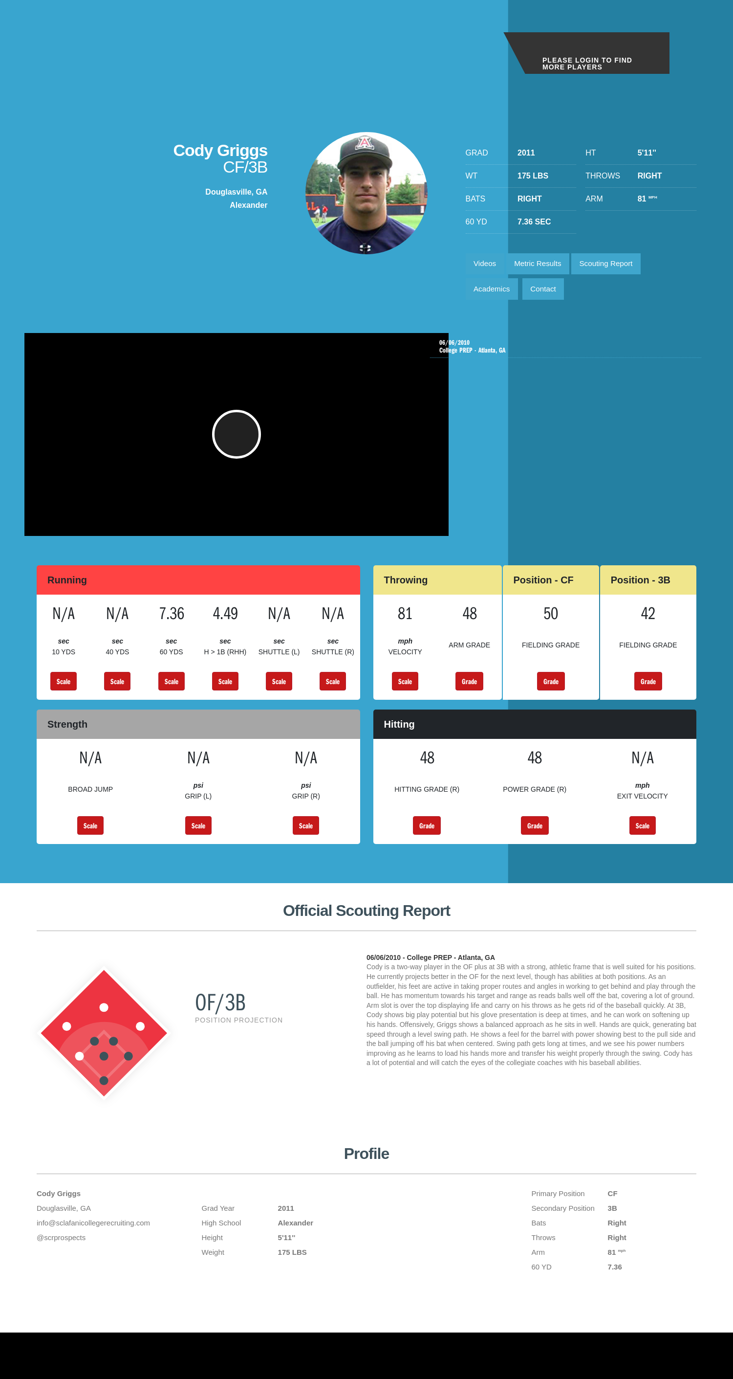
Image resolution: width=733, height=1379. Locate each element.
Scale (63, 695)
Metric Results (542, 265)
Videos (486, 265)
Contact (548, 292)
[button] (239, 444)
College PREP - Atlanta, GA (568, 351)
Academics (493, 292)
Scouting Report (615, 265)
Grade (469, 695)
